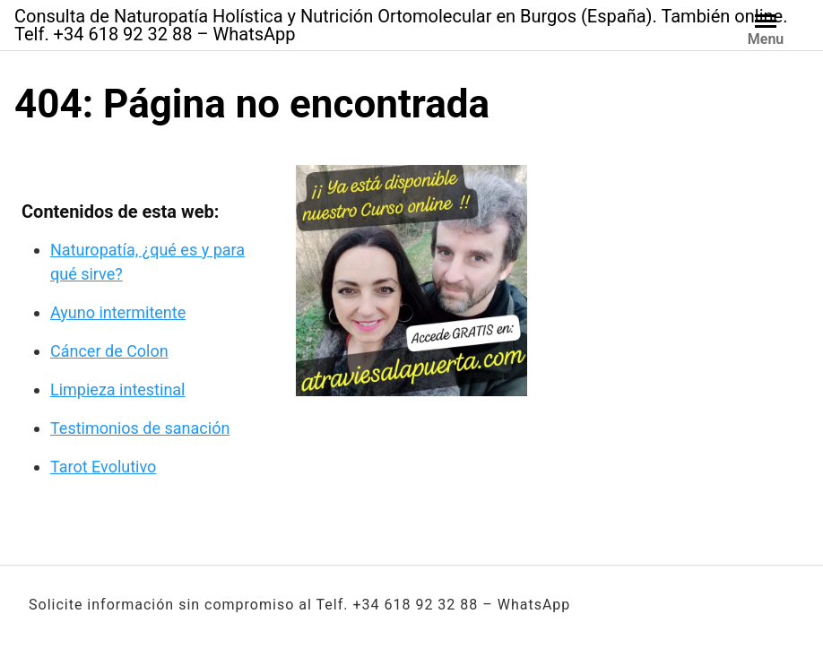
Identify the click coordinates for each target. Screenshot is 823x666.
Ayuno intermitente (118, 312)
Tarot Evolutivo (103, 466)
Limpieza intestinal (118, 389)
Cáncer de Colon (109, 351)
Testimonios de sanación (140, 428)
